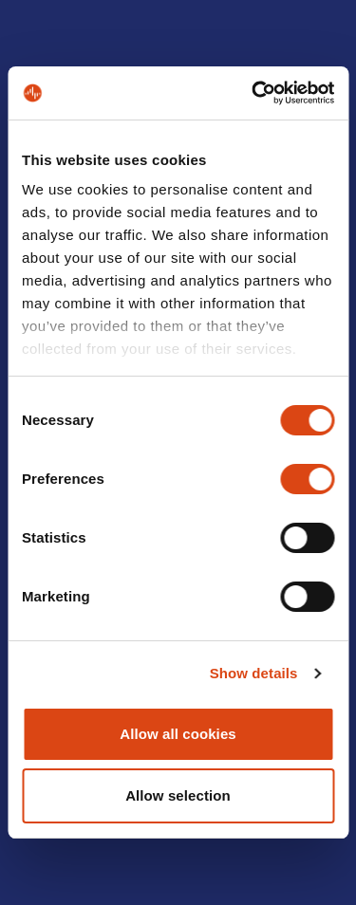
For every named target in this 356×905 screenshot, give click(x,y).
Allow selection (178, 795)
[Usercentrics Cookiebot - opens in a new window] (253, 93)
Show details (254, 673)
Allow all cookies (178, 734)
